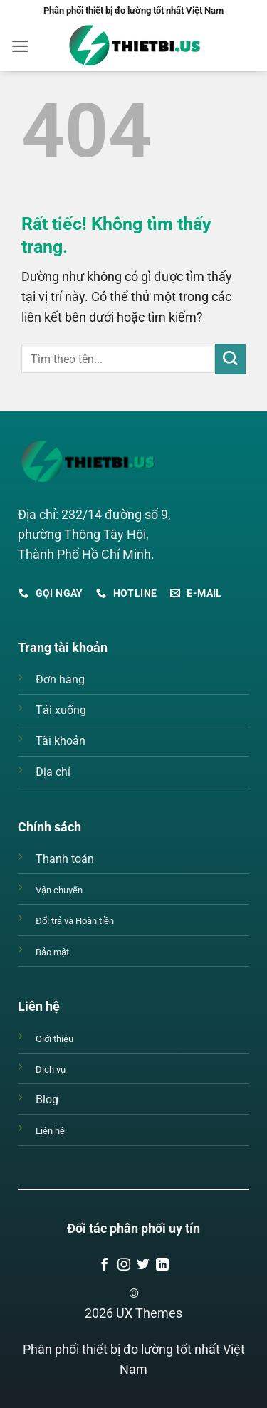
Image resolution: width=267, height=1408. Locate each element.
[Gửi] (230, 359)
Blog (47, 1099)
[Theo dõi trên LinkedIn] (162, 1266)
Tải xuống (61, 710)
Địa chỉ (53, 772)
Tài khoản (60, 740)
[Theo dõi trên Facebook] (104, 1266)
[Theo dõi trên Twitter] (143, 1266)
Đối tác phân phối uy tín (133, 1229)
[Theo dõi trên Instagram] (123, 1266)
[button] (20, 46)
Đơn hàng (60, 679)
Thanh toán (65, 859)
